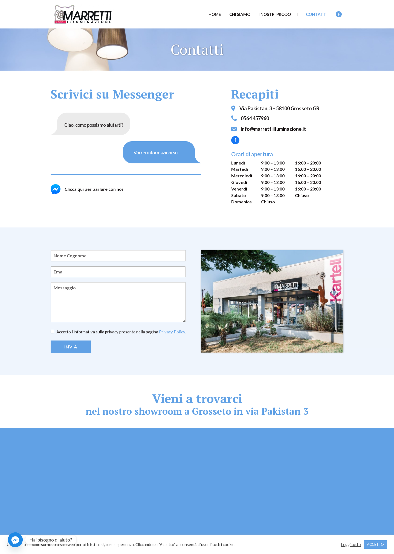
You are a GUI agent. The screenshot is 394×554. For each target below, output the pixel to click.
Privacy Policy (172, 331)
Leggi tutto (351, 544)
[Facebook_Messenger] (15, 539)
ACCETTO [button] (375, 544)
